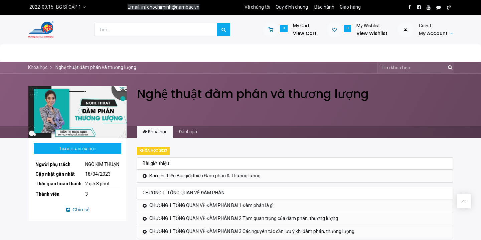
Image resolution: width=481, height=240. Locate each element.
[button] (77, 149)
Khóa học (37, 67)
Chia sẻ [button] (77, 209)
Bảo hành (324, 7)
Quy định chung (292, 7)
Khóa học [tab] (155, 131)
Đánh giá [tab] (188, 131)
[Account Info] (436, 33)
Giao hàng (350, 7)
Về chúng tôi (257, 7)
